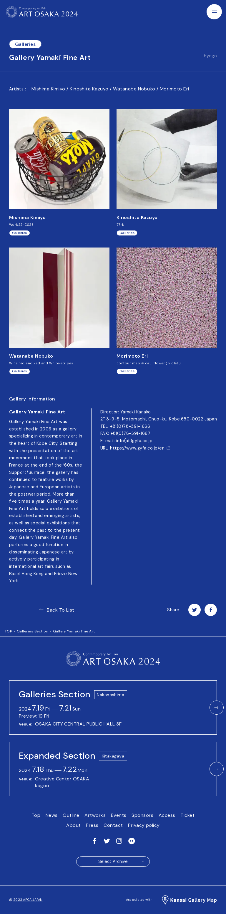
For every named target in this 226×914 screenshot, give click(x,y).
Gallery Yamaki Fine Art (74, 631)
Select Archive (121, 861)
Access (167, 815)
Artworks (95, 815)
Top (35, 815)
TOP (8, 631)
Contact (113, 825)
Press (92, 825)
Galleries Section (32, 631)
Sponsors (142, 815)
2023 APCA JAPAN (27, 900)
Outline (71, 815)
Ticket (187, 815)
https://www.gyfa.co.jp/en (140, 448)
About (73, 825)
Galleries (25, 44)
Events (119, 815)
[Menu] (214, 12)
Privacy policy (144, 825)
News (52, 815)
